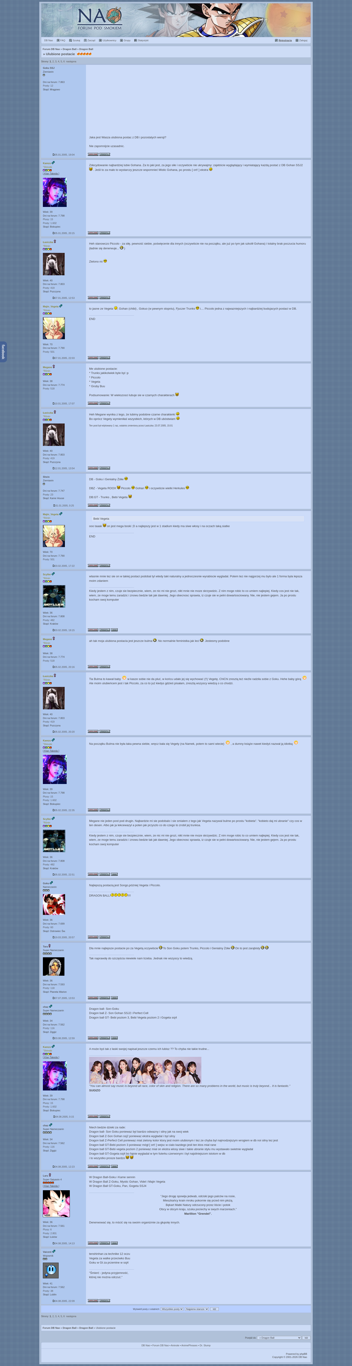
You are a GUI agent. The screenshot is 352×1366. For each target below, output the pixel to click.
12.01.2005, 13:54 (64, 468)
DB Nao (145, 1345)
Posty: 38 (48, 1291)
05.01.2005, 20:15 (64, 233)
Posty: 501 (49, 351)
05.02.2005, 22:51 (64, 874)
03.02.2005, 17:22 (64, 566)
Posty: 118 (49, 988)
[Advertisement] (198, 98)
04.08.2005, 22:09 (64, 1301)
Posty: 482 (49, 620)
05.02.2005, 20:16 (64, 667)
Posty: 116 (49, 1028)
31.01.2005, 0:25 (63, 505)
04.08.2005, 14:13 (64, 1243)
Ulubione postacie (60, 54)
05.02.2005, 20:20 (64, 731)
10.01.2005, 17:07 (64, 403)
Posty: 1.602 (50, 223)
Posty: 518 (49, 388)
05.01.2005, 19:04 (64, 154)
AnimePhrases (189, 1345)
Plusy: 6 (47, 1229)
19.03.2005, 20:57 (64, 937)
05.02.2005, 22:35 (64, 810)
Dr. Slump (205, 1345)
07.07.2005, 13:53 (64, 998)
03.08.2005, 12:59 (64, 1038)
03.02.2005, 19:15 (64, 630)
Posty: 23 (48, 494)
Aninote (175, 1345)
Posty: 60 (48, 927)
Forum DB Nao (51, 1328)
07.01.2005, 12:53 (64, 298)
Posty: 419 (49, 288)
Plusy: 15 (48, 219)
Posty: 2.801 (50, 1233)
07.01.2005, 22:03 (64, 358)
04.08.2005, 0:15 (63, 1116)
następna (71, 61)
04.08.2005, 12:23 (64, 1166)
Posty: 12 (48, 85)
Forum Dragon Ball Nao (176, 20)
